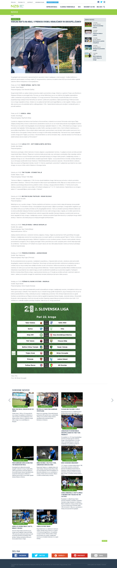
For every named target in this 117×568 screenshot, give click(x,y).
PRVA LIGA (13, 2)
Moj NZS (99, 7)
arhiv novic (104, 540)
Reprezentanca (51, 7)
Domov (12, 15)
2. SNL (18, 19)
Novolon (104, 564)
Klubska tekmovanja (67, 7)
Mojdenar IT (99, 564)
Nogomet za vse (89, 7)
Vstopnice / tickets (52, 2)
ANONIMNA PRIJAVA (39, 2)
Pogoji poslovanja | (64, 564)
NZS (79, 7)
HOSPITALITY (30, 2)
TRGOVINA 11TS (21, 2)
